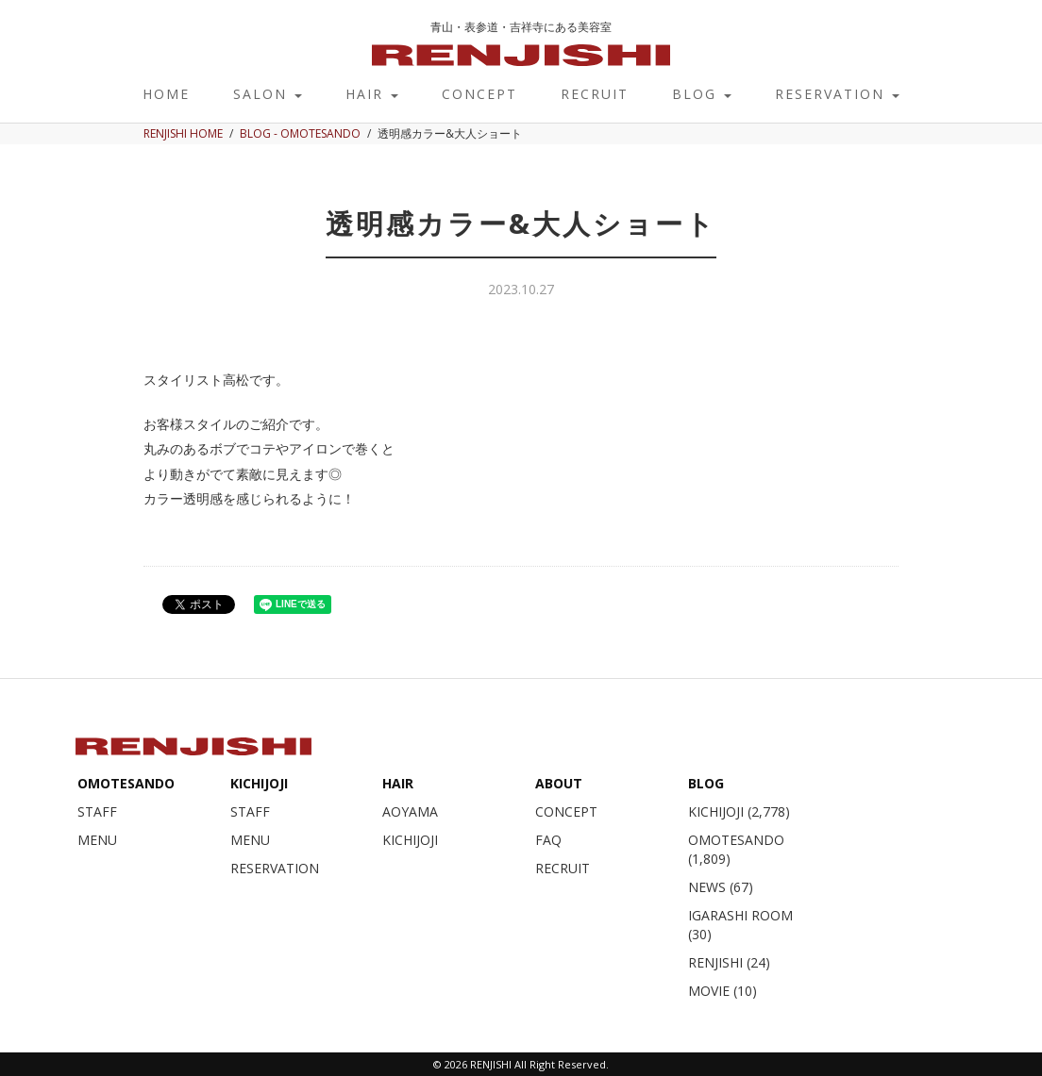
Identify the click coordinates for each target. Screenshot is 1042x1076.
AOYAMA (410, 811)
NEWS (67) (720, 887)
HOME (166, 94)
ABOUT (558, 783)
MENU (97, 840)
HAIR (371, 94)
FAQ (548, 840)
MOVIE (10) (722, 991)
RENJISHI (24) (729, 962)
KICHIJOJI (259, 783)
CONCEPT (479, 94)
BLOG (701, 94)
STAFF (97, 811)
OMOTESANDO (126, 783)
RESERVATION (837, 94)
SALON (267, 94)
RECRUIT (595, 94)
